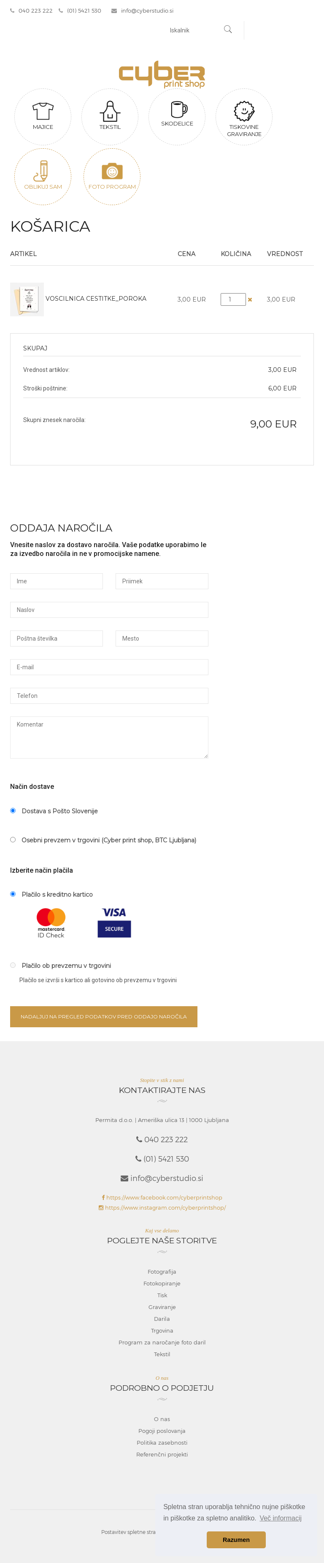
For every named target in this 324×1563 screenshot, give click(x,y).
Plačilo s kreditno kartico (51, 894)
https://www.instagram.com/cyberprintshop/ (162, 1207)
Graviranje (162, 1307)
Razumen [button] (236, 1539)
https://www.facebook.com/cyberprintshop (162, 1197)
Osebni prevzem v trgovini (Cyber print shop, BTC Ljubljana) (103, 840)
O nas (162, 1419)
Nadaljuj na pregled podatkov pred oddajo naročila (104, 1016)
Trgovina (162, 1330)
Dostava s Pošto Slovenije (54, 811)
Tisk (162, 1295)
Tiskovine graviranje (244, 119)
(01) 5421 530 (80, 10)
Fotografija (162, 1271)
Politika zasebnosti (162, 1442)
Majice (43, 115)
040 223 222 (31, 10)
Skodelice (177, 114)
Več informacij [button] (280, 1518)
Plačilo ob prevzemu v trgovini (60, 966)
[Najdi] (228, 30)
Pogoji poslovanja (162, 1430)
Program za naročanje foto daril (162, 1342)
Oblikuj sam (43, 175)
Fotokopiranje (162, 1283)
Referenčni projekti (162, 1454)
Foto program (112, 175)
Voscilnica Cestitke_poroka (96, 298)
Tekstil (110, 115)
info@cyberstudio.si (142, 10)
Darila (162, 1318)
